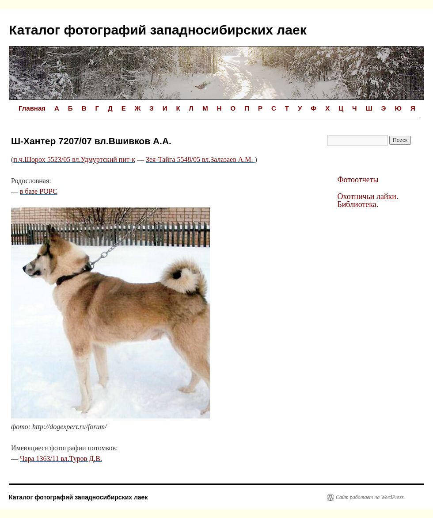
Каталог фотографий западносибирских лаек (158, 30)
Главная (32, 108)
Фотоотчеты (357, 179)
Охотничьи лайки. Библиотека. (367, 200)
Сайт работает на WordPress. (370, 497)
